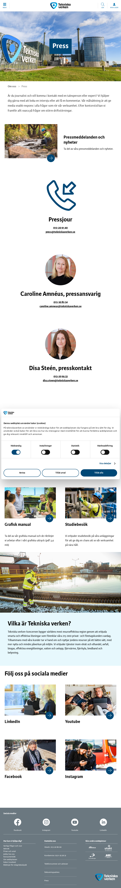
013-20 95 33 (61, 376)
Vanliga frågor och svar (12, 846)
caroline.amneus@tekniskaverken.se (61, 306)
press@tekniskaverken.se (60, 232)
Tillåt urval (60, 473)
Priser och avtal (9, 851)
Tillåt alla (98, 473)
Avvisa (22, 473)
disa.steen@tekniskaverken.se (60, 380)
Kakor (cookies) (9, 862)
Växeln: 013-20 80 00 (52, 847)
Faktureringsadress (51, 872)
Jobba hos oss (9, 854)
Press (46, 881)
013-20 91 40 (60, 227)
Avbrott (6, 849)
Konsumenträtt (9, 857)
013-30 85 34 (61, 302)
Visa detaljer (105, 463)
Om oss (12, 86)
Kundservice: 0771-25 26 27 (55, 856)
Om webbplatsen (10, 860)
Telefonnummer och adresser (56, 864)
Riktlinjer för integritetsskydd (15, 865)
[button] (5, 5)
